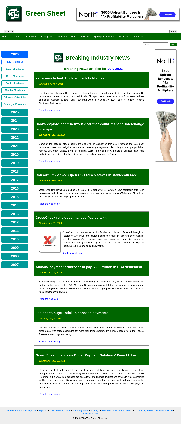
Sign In (173, 31)
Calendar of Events (123, 410)
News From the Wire (60, 410)
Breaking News (80, 410)
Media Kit (123, 36)
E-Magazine (47, 36)
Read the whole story (49, 110)
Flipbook (43, 410)
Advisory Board (90, 413)
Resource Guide (66, 36)
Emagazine (30, 410)
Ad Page (84, 36)
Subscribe (9, 31)
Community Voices (144, 410)
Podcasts (106, 410)
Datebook (31, 36)
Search (174, 44)
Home (5, 36)
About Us (138, 36)
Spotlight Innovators (104, 36)
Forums (17, 36)
